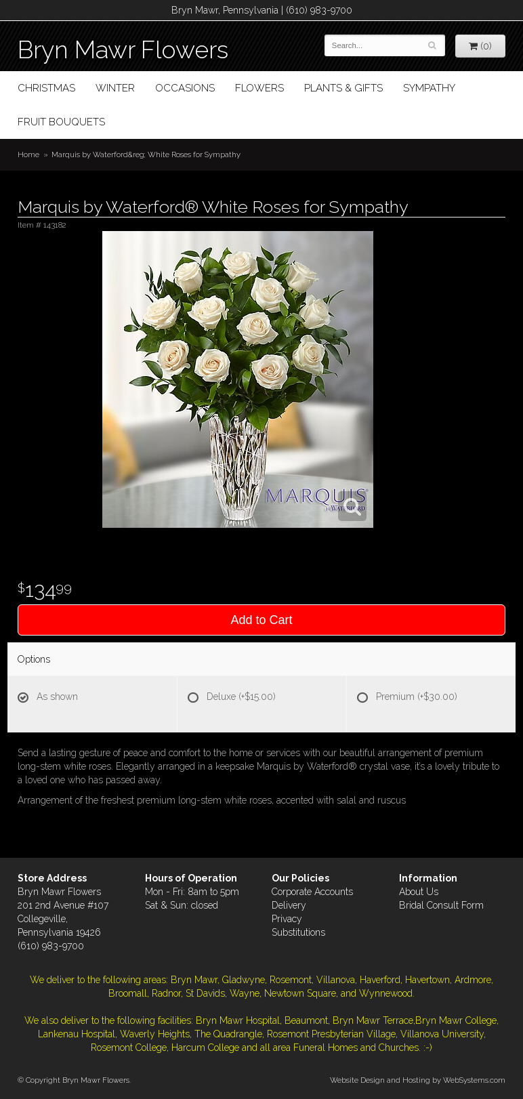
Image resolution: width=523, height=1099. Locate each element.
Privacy (287, 918)
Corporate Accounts (312, 891)
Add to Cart (261, 620)
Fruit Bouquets (61, 122)
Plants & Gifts (343, 88)
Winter (115, 88)
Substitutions (298, 932)
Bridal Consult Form (441, 905)
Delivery (289, 905)
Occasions (185, 88)
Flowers (259, 88)
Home (28, 154)
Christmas (46, 88)
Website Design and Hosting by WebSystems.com (417, 1080)
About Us (418, 891)
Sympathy (429, 88)
